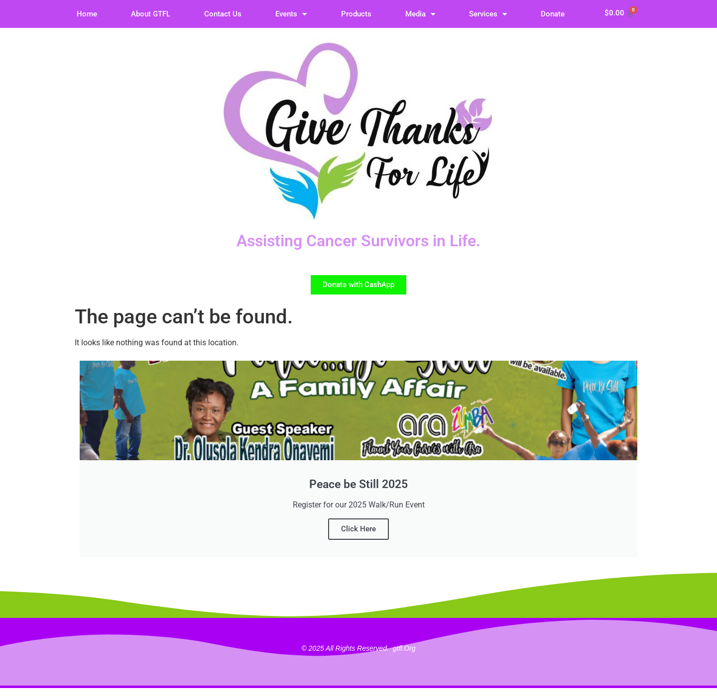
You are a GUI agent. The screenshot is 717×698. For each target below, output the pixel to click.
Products (356, 13)
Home (87, 13)
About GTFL (150, 13)
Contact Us (222, 13)
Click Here (358, 528)
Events (291, 14)
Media (420, 14)
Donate (553, 13)
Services (488, 14)
